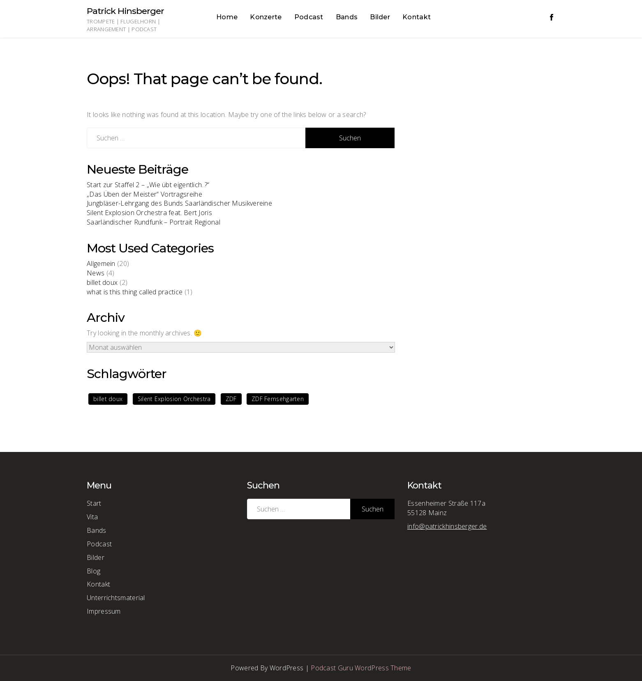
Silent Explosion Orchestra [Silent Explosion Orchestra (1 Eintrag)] (174, 399)
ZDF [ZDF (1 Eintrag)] (231, 399)
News (95, 272)
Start (94, 503)
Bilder (380, 17)
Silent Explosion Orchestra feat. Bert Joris (149, 212)
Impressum (104, 611)
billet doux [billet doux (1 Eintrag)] (107, 399)
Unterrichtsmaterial (116, 597)
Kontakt (416, 17)
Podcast (308, 17)
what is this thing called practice (134, 291)
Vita (92, 516)
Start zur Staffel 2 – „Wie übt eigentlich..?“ (148, 184)
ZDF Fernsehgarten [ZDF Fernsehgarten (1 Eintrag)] (278, 399)
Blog (93, 571)
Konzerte (266, 17)
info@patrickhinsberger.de (447, 526)
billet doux (102, 282)
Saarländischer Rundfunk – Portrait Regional (153, 222)
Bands (347, 17)
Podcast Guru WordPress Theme (361, 667)
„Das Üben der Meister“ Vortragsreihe (144, 194)
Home (227, 17)
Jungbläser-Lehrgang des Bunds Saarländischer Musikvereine (179, 203)
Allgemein (101, 263)
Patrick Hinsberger (125, 11)
